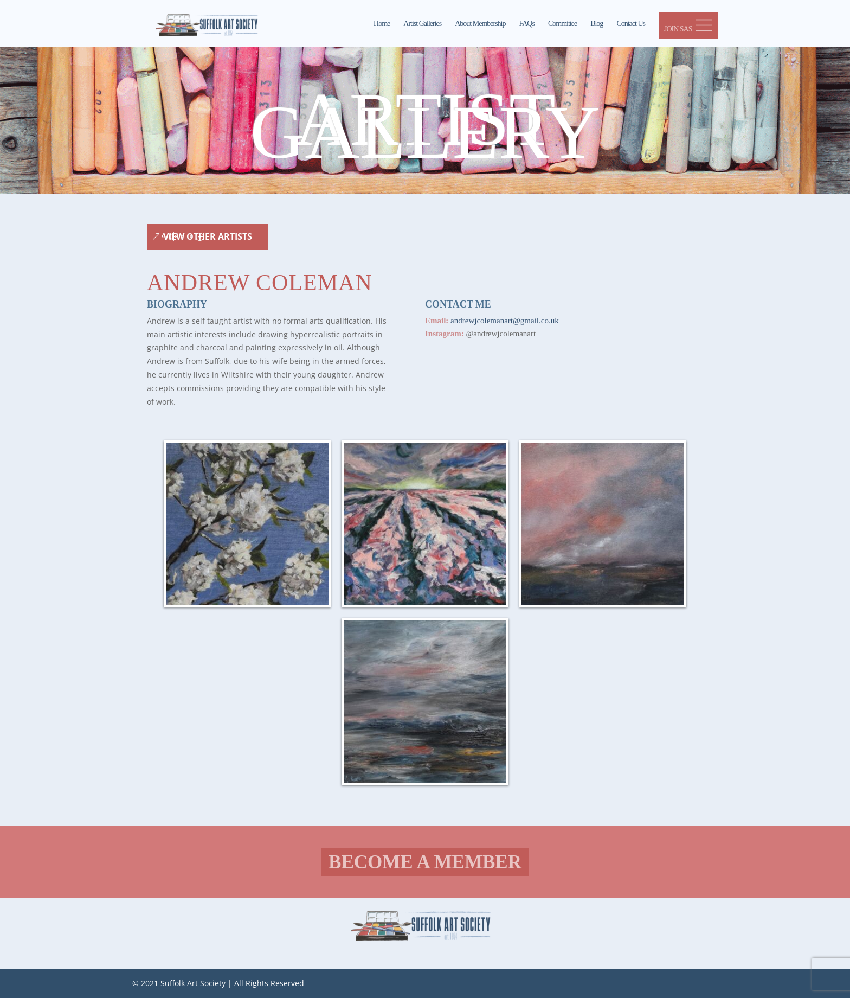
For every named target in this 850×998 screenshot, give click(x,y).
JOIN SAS (688, 26)
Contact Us (630, 24)
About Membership (480, 24)
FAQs (527, 24)
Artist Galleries (422, 24)
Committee (562, 24)
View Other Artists (207, 236)
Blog (596, 24)
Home (382, 24)
